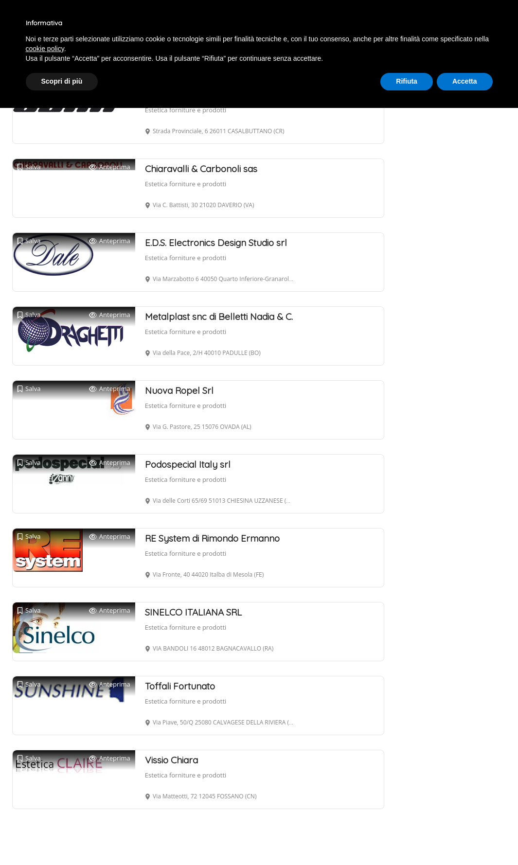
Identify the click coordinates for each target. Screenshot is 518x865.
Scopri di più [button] (62, 81)
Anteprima (109, 167)
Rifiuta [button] (406, 81)
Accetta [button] (464, 81)
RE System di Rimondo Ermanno (212, 538)
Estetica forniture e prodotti (186, 110)
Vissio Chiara (171, 760)
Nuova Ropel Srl (179, 390)
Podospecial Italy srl (188, 464)
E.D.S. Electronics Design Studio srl (216, 242)
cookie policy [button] (45, 49)
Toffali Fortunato (180, 686)
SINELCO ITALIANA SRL (193, 612)
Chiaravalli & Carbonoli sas (201, 169)
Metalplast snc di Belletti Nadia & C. (219, 316)
